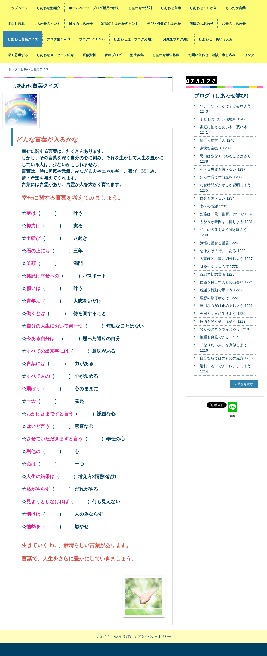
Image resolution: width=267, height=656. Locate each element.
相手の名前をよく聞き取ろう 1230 (223, 232)
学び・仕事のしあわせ (164, 24)
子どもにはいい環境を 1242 (222, 119)
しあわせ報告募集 (165, 55)
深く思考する (18, 55)
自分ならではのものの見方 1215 (226, 358)
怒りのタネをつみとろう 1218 (224, 329)
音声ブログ (113, 55)
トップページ (18, 8)
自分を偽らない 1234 (217, 198)
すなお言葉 (16, 24)
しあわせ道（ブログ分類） (134, 39)
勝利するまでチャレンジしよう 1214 (225, 369)
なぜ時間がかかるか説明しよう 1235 (225, 188)
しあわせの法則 (140, 8)
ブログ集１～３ (58, 39)
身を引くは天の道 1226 (219, 266)
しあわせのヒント (46, 24)
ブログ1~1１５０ (92, 39)
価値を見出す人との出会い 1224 (226, 282)
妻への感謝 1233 (213, 206)
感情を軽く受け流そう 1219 (222, 321)
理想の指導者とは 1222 (219, 298)
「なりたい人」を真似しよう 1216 (223, 347)
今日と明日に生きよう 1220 (222, 313)
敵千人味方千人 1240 (217, 140)
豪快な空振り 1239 (215, 148)
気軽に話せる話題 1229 (219, 243)
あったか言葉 (235, 8)
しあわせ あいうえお (216, 39)
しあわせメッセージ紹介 (55, 55)
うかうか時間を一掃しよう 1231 (226, 222)
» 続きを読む (244, 384)
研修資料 (89, 55)
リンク (249, 55)
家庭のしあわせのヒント (119, 24)
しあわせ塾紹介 (48, 8)
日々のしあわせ (81, 24)
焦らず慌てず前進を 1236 (221, 177)
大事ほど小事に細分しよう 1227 (226, 259)
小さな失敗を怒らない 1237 (222, 169)
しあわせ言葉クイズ (23, 39)
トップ (13, 69)
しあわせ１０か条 (203, 8)
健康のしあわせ (201, 24)
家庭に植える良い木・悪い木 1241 (223, 130)
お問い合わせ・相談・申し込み (211, 55)
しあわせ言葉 (171, 8)
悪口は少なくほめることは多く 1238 (225, 159)
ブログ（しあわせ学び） (222, 95)
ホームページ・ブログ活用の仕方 (94, 8)
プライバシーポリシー (154, 636)
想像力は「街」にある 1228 (222, 251)
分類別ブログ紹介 (176, 39)
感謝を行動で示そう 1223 (221, 290)
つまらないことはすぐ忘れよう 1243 (225, 108)
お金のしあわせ (234, 24)
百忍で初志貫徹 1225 (217, 274)
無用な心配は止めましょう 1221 (226, 306)
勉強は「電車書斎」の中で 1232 (226, 214)
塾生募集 (137, 55)
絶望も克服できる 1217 (219, 337)
